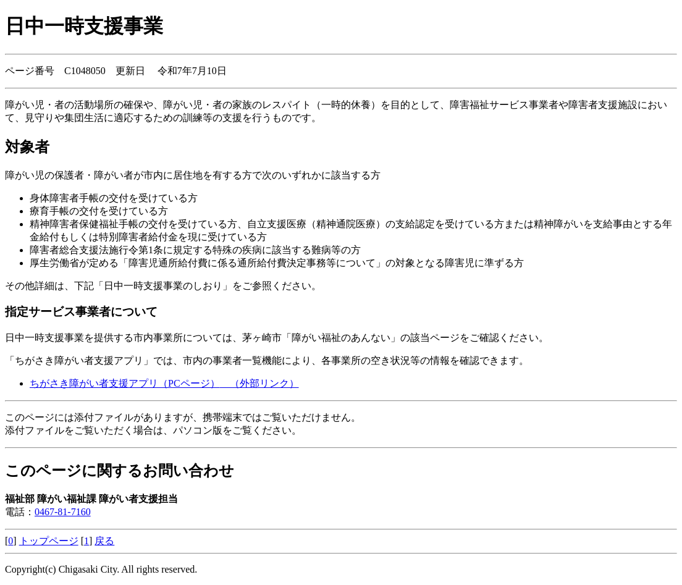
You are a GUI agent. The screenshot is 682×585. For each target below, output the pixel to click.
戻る (104, 541)
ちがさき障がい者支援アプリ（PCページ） (164, 383)
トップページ (48, 541)
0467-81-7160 (63, 512)
